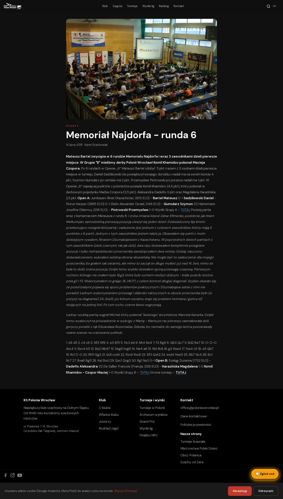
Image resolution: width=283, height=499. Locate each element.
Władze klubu (109, 414)
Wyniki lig (148, 6)
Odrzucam (265, 491)
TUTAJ (185, 210)
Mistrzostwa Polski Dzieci (198, 448)
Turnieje (132, 6)
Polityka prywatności (195, 424)
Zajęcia (117, 6)
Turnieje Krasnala (192, 441)
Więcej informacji (125, 491)
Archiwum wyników (154, 414)
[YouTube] (19, 475)
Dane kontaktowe (193, 416)
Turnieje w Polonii (152, 408)
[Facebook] (5, 475)
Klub (105, 6)
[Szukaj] (272, 6)
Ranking (164, 6)
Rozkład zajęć (109, 428)
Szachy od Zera (191, 462)
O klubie (105, 408)
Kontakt (179, 6)
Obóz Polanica (190, 455)
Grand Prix (147, 421)
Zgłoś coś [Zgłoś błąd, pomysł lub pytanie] (264, 474)
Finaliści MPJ (148, 435)
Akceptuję (240, 491)
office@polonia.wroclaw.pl (199, 408)
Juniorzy (105, 421)
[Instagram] (12, 475)
